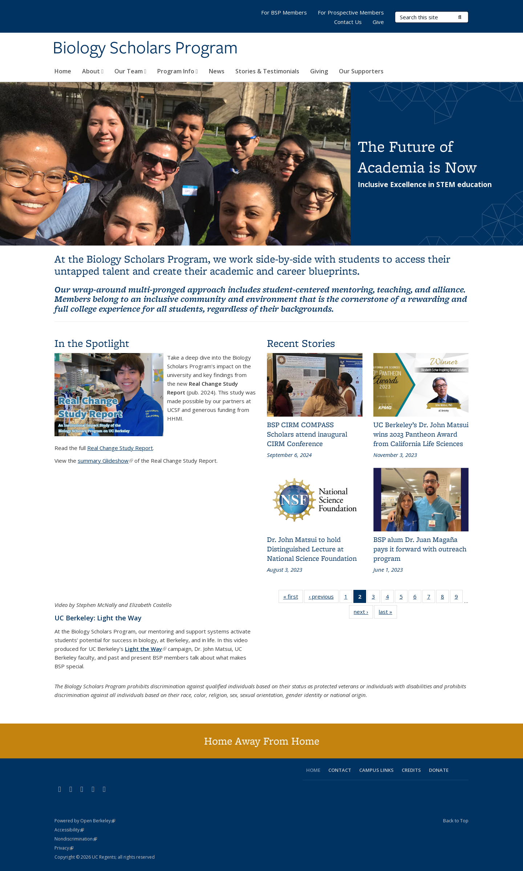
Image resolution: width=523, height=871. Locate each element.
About (93, 71)
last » (388, 613)
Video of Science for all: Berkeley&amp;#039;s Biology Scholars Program (155, 538)
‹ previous (323, 597)
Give (378, 21)
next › (363, 613)
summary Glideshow (105, 460)
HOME (313, 770)
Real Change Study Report (120, 447)
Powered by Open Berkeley (84, 821)
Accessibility (69, 830)
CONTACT (339, 770)
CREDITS (411, 770)
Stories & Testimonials (267, 71)
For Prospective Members (351, 12)
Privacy (63, 848)
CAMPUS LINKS (376, 770)
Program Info (177, 71)
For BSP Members (284, 12)
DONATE (439, 770)
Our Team (130, 71)
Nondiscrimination (75, 839)
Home (62, 71)
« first (293, 597)
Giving (319, 71)
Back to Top (456, 820)
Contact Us (348, 21)
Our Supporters (361, 71)
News (216, 71)
